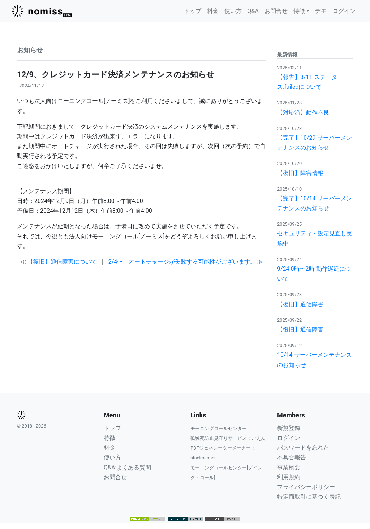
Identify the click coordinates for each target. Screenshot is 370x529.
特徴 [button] (299, 11)
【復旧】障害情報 (300, 173)
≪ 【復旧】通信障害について (58, 261)
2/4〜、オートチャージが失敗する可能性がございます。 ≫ (185, 261)
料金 (213, 11)
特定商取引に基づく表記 (309, 496)
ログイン (344, 11)
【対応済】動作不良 (303, 112)
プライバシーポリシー (306, 487)
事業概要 (288, 467)
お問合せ (276, 11)
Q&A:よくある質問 (127, 467)
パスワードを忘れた (303, 447)
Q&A (253, 11)
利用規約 (288, 477)
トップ (192, 11)
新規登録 (288, 428)
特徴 (109, 437)
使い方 (233, 11)
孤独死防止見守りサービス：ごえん (228, 438)
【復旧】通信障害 (300, 304)
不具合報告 (291, 457)
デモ (321, 11)
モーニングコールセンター (218, 428)
